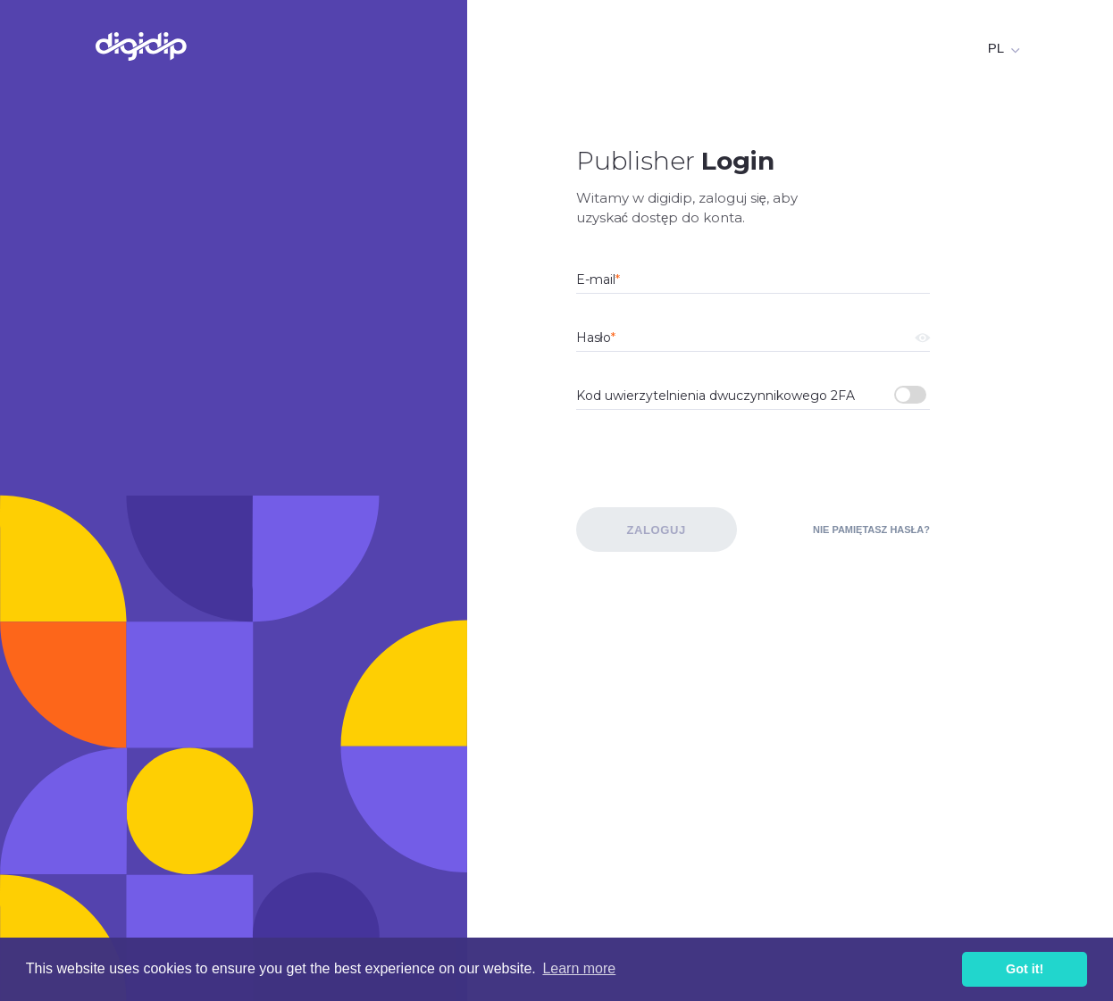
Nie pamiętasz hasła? (871, 529)
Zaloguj (655, 530)
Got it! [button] (1024, 969)
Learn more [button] (578, 968)
